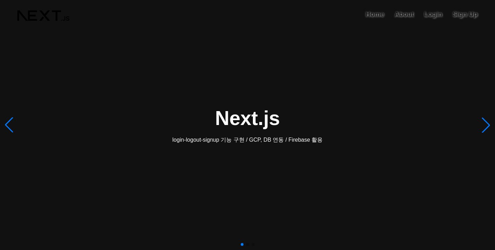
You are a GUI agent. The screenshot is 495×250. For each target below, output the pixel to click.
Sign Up (465, 14)
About (403, 14)
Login (433, 14)
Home (375, 14)
